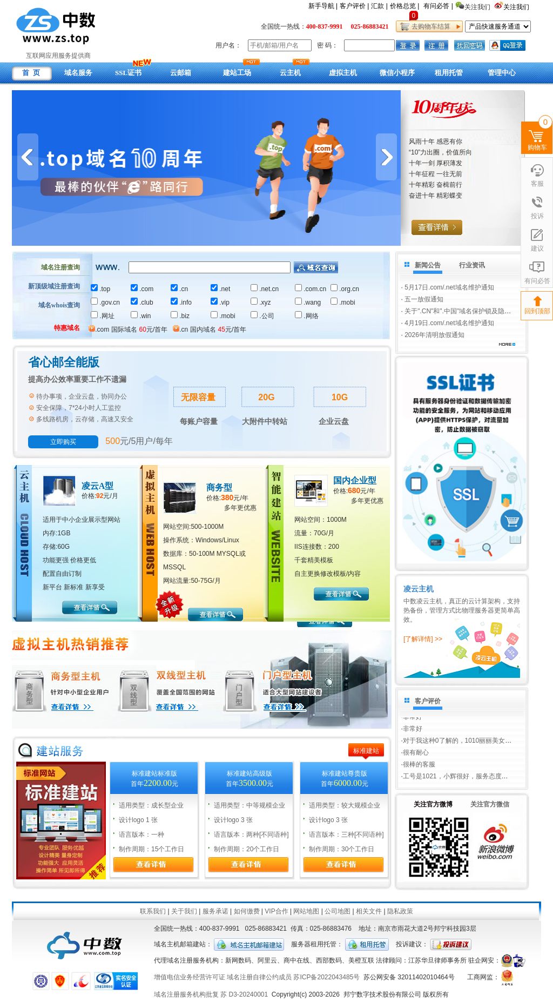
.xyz (261, 302)
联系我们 (153, 911)
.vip (220, 302)
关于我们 (184, 911)
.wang (308, 302)
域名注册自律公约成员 (259, 977)
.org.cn (345, 289)
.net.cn (265, 289)
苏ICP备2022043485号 (326, 977)
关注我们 (517, 7)
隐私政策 (400, 911)
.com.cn (310, 289)
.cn (179, 289)
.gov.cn (105, 302)
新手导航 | (323, 6)
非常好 (412, 718)
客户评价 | (354, 6)
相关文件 (369, 911)
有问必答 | (438, 6)
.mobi (343, 302)
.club (142, 302)
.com (142, 289)
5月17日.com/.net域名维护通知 (449, 287)
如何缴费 (247, 911)
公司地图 (337, 911)
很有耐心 (416, 754)
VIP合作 (276, 911)
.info (181, 302)
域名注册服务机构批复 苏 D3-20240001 (211, 994)
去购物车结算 (429, 26)
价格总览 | (404, 6)
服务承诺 (215, 911)
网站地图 (306, 911)
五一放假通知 (423, 299)
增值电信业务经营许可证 (189, 977)
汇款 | (379, 6)
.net (220, 289)
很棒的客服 (419, 766)
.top (100, 289)
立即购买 (63, 442)
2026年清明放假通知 (434, 335)
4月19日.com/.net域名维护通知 (449, 323)
